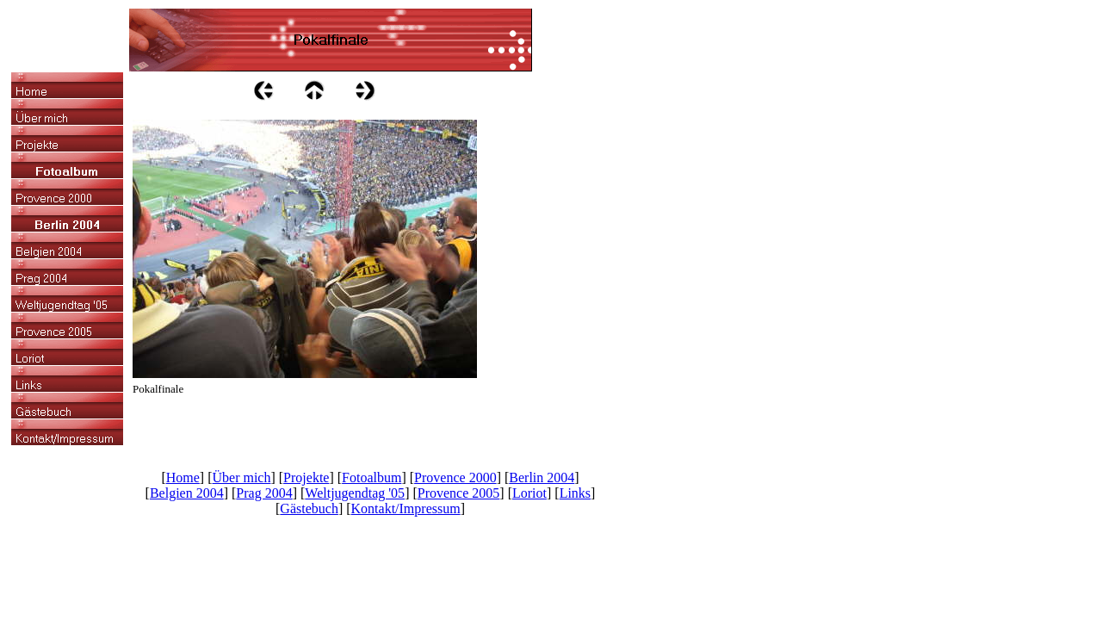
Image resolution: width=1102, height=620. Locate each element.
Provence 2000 (455, 477)
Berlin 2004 (541, 477)
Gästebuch (309, 508)
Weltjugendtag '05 (355, 493)
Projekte (306, 477)
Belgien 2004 (187, 493)
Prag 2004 (264, 493)
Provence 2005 (459, 493)
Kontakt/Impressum (406, 508)
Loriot (529, 493)
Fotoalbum (371, 477)
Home (183, 477)
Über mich (241, 477)
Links (575, 493)
